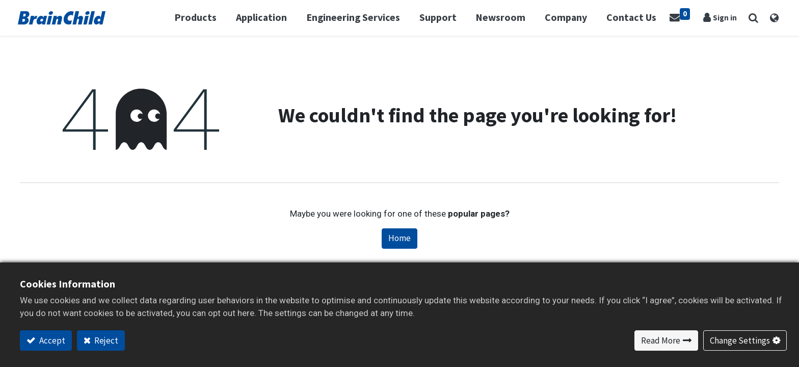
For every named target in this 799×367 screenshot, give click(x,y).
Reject (105, 340)
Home (399, 238)
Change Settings (740, 340)
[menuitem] (636, 18)
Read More (660, 340)
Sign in (724, 17)
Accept (51, 340)
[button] (751, 18)
